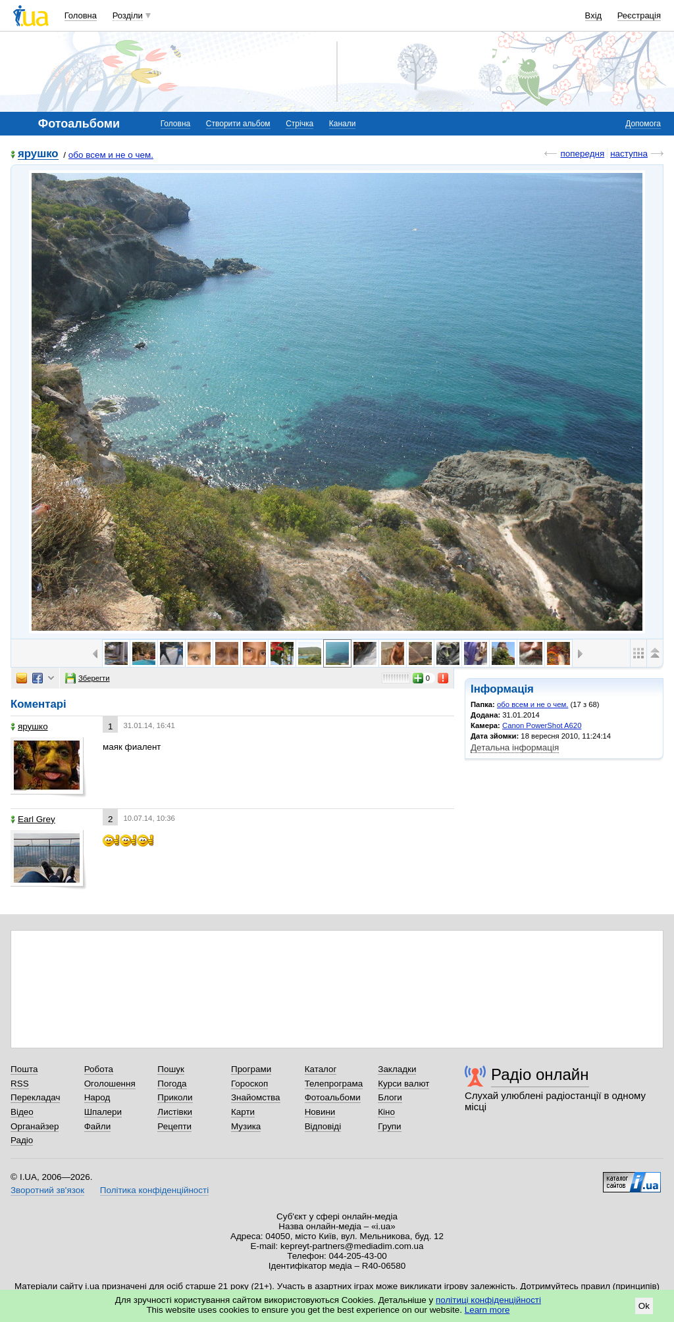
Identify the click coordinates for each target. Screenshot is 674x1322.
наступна (629, 154)
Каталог (321, 1069)
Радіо (22, 1140)
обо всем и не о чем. (110, 155)
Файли (97, 1126)
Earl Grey (33, 819)
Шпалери (103, 1112)
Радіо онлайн (540, 1074)
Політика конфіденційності (154, 1190)
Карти (243, 1112)
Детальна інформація (515, 747)
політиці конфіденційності (488, 1300)
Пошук (170, 1069)
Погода (171, 1084)
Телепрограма (334, 1084)
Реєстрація (639, 15)
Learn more (487, 1310)
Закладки (397, 1069)
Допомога (643, 123)
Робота (98, 1069)
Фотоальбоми (333, 1097)
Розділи (128, 15)
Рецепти (174, 1126)
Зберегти (87, 678)
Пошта (24, 1069)
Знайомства (255, 1097)
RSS (20, 1084)
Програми (251, 1069)
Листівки (174, 1112)
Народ (97, 1097)
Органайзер (35, 1126)
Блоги (390, 1097)
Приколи (174, 1097)
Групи (389, 1126)
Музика (246, 1126)
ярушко (38, 154)
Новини (320, 1112)
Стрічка (299, 123)
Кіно (386, 1112)
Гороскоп (249, 1084)
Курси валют (403, 1084)
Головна (81, 15)
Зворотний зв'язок (47, 1190)
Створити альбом (238, 123)
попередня (582, 154)
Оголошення (110, 1084)
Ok (644, 1306)
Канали (342, 123)
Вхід (593, 15)
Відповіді (323, 1126)
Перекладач (35, 1097)
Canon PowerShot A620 (541, 725)
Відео (22, 1112)
